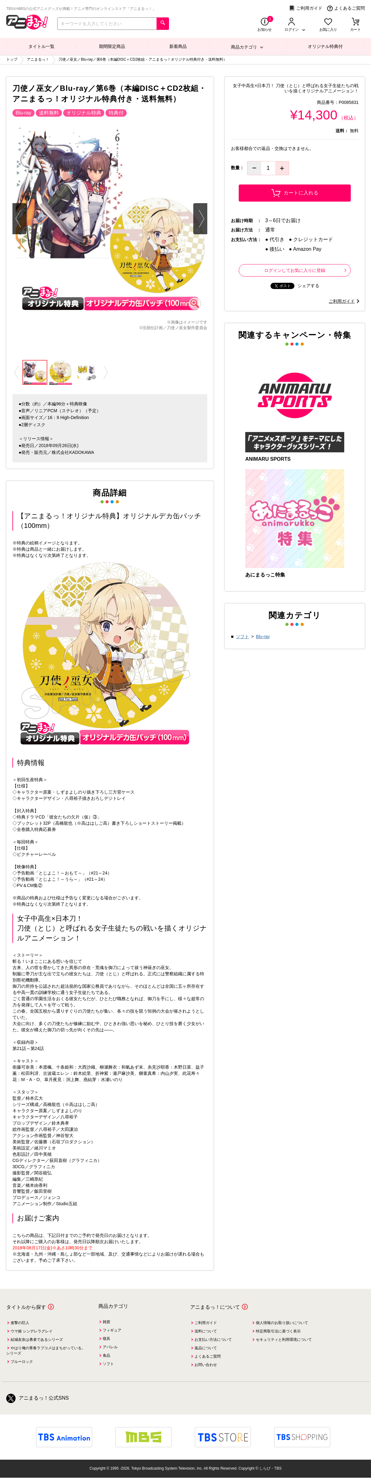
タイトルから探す (26, 1307)
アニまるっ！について (215, 1307)
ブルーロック (22, 1361)
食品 (106, 1355)
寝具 (106, 1338)
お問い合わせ (206, 1365)
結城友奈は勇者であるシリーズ (37, 1339)
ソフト (242, 636)
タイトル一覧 (41, 46)
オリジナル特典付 (325, 46)
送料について (206, 1331)
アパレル (110, 1347)
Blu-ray (263, 636)
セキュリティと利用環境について (284, 1339)
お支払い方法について (213, 1339)
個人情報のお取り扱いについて (282, 1323)
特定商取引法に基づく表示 (278, 1331)
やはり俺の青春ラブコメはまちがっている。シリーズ (45, 1350)
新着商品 (178, 46)
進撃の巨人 (20, 1323)
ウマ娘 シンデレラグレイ (32, 1331)
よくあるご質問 (346, 8)
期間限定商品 (112, 46)
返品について (206, 1348)
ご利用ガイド (305, 8)
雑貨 (106, 1322)
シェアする (308, 285)
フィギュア (112, 1330)
